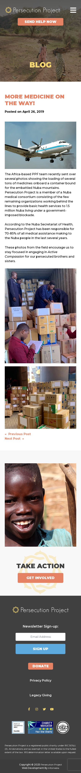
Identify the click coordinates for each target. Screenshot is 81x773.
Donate (41, 666)
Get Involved (40, 578)
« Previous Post (18, 434)
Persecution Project (32, 10)
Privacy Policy (40, 680)
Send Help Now (40, 22)
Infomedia (53, 768)
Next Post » (14, 438)
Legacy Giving (41, 695)
